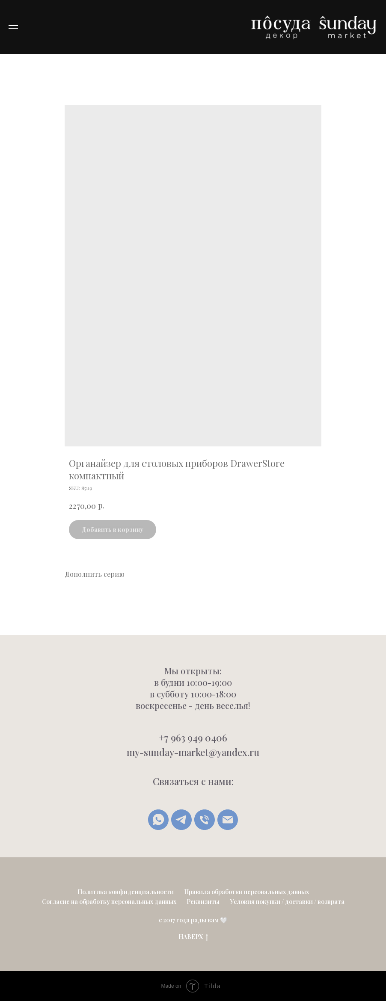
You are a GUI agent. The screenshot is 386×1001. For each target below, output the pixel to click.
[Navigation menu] (13, 27)
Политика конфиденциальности (125, 892)
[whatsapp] (158, 819)
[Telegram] (181, 819)
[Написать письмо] (227, 819)
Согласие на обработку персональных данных (109, 902)
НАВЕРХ (193, 937)
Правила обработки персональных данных (246, 892)
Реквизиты (203, 902)
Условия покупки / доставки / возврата (287, 902)
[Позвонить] (204, 819)
